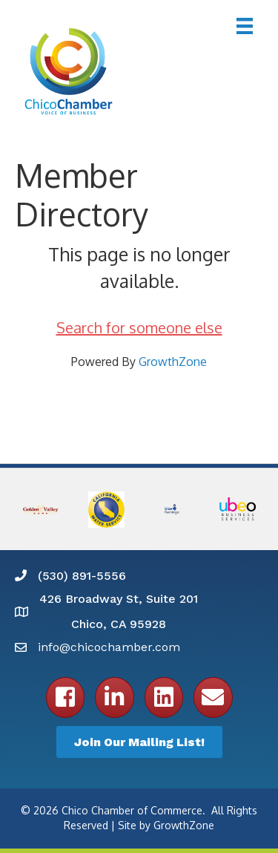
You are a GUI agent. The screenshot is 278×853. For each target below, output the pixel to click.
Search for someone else (139, 327)
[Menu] (244, 26)
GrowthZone (173, 361)
